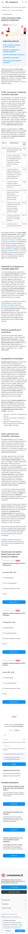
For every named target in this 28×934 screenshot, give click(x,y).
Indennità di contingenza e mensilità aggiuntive (11, 50)
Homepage (3, 10)
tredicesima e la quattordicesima (10, 307)
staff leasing (19, 541)
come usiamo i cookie (16, 926)
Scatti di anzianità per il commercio (13, 54)
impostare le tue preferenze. (13, 927)
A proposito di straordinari (11, 57)
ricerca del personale (7, 543)
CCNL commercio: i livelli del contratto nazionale (11, 46)
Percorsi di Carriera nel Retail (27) (12, 773)
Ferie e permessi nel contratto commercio (12, 61)
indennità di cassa (13, 250)
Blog (8, 10)
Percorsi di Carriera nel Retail (16, 10)
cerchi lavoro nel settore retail (11, 532)
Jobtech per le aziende (14, 892)
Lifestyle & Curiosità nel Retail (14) (11, 776)
